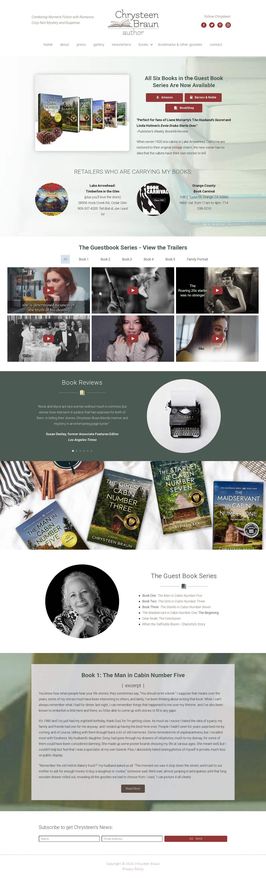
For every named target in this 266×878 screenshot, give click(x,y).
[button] (151, 44)
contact (216, 45)
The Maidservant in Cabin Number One (169, 613)
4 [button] (84, 451)
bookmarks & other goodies (180, 45)
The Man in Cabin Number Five (179, 595)
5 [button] (88, 451)
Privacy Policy (133, 869)
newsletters (121, 45)
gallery (98, 45)
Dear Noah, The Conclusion (161, 618)
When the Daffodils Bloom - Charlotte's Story (173, 624)
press (81, 45)
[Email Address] (132, 839)
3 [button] (80, 451)
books (143, 45)
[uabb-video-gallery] (48, 290)
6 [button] (91, 451)
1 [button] (73, 451)
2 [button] (77, 451)
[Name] (69, 839)
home (48, 45)
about (64, 45)
